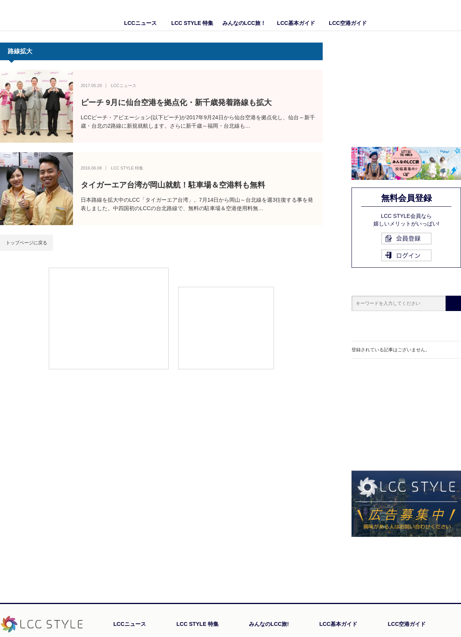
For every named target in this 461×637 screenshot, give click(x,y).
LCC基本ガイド (296, 23)
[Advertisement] (108, 318)
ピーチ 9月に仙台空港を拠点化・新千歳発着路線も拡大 (176, 102)
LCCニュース (140, 23)
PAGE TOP (440, 561)
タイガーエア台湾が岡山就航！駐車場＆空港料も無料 (173, 185)
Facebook (440, 15)
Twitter (455, 15)
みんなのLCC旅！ (244, 23)
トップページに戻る (26, 242)
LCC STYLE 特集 (192, 23)
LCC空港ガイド (348, 23)
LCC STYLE (45, 15)
